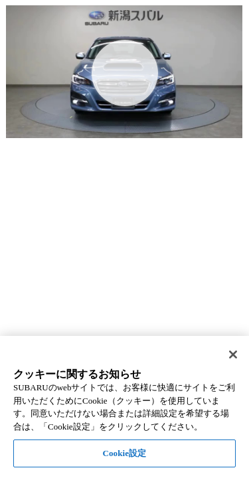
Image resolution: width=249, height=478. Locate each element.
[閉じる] (233, 354)
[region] (124, 407)
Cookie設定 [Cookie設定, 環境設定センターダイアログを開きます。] (124, 453)
